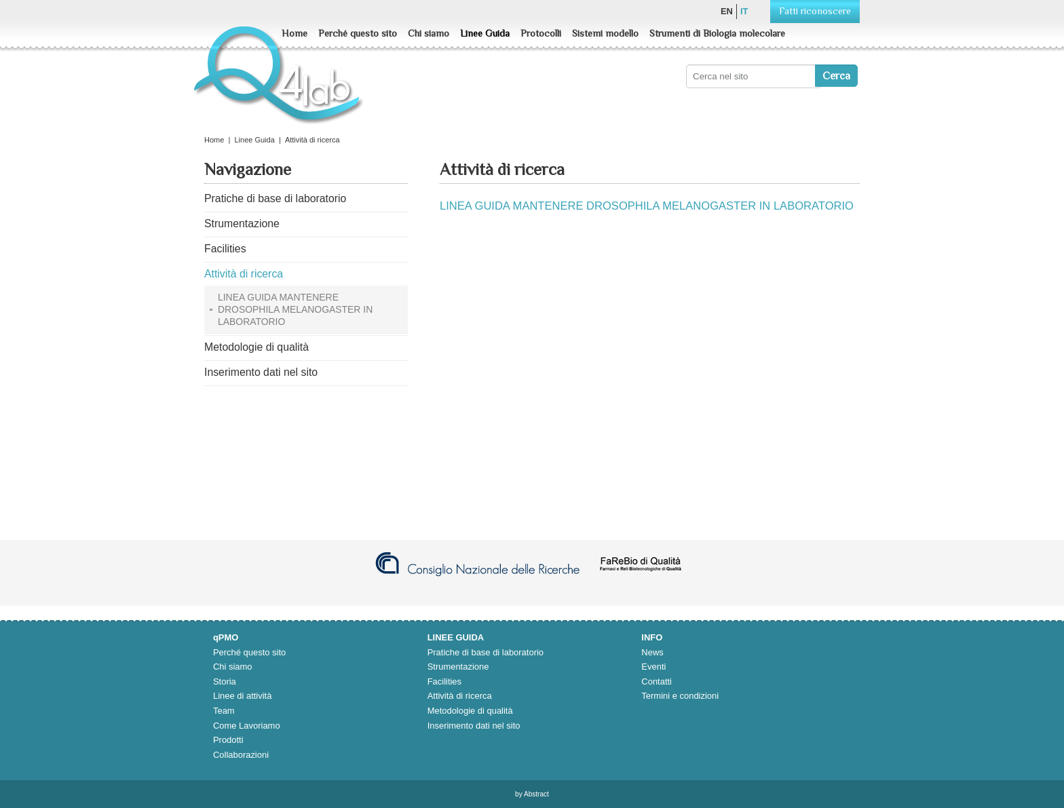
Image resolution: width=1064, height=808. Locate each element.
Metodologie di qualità (470, 711)
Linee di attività (242, 696)
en (727, 11)
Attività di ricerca (460, 696)
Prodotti (228, 740)
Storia (224, 681)
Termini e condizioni (680, 696)
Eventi (653, 666)
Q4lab (280, 81)
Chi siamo (428, 33)
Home (294, 33)
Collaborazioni (241, 755)
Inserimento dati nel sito (474, 725)
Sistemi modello (605, 33)
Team (224, 711)
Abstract (536, 794)
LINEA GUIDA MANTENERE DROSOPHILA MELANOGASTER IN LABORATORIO (647, 205)
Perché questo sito (357, 33)
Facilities (444, 681)
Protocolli (540, 33)
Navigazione (247, 169)
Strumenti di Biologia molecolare (717, 33)
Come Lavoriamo (246, 725)
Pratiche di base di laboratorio (486, 652)
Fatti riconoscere (815, 10)
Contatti (656, 681)
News (652, 652)
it (744, 11)
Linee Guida (485, 33)
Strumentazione (458, 666)
